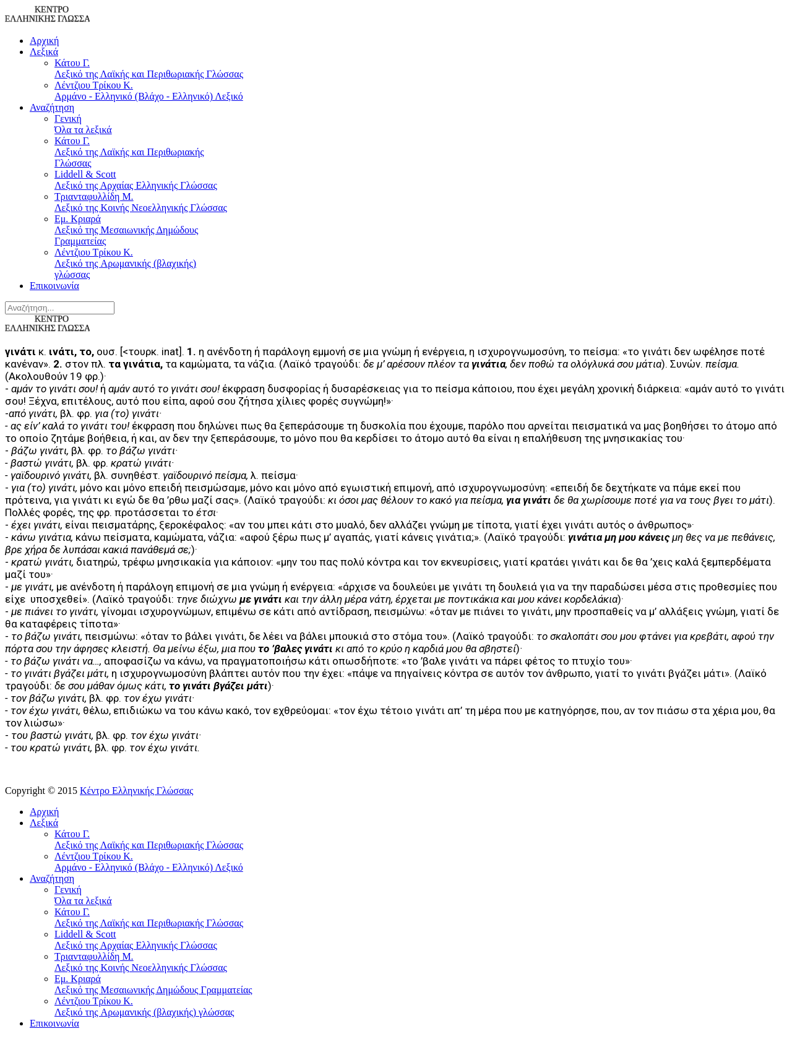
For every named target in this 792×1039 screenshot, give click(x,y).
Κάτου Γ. (420, 69)
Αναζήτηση (52, 107)
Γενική (141, 124)
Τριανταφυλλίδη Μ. (141, 202)
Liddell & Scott (141, 180)
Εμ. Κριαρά (141, 230)
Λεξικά (44, 51)
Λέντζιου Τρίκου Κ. (420, 91)
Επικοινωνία (54, 285)
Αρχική (44, 40)
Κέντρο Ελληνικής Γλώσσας (136, 790)
